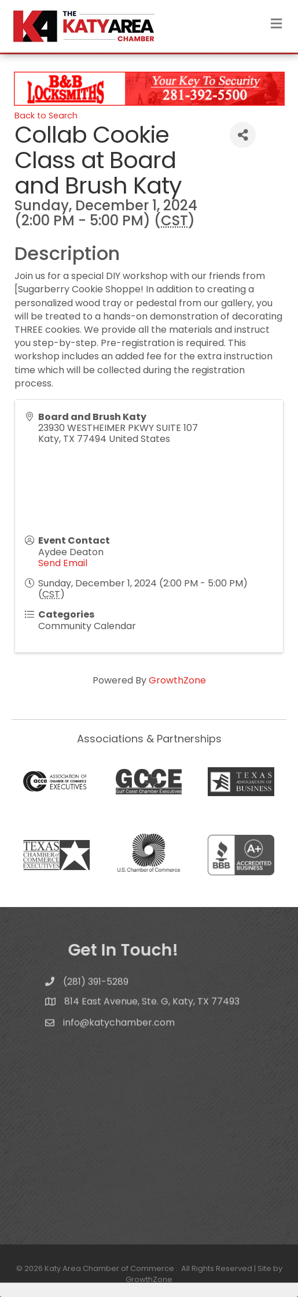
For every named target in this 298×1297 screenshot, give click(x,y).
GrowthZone (177, 680)
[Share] (243, 135)
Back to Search (46, 115)
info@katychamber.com (119, 1029)
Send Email (62, 563)
